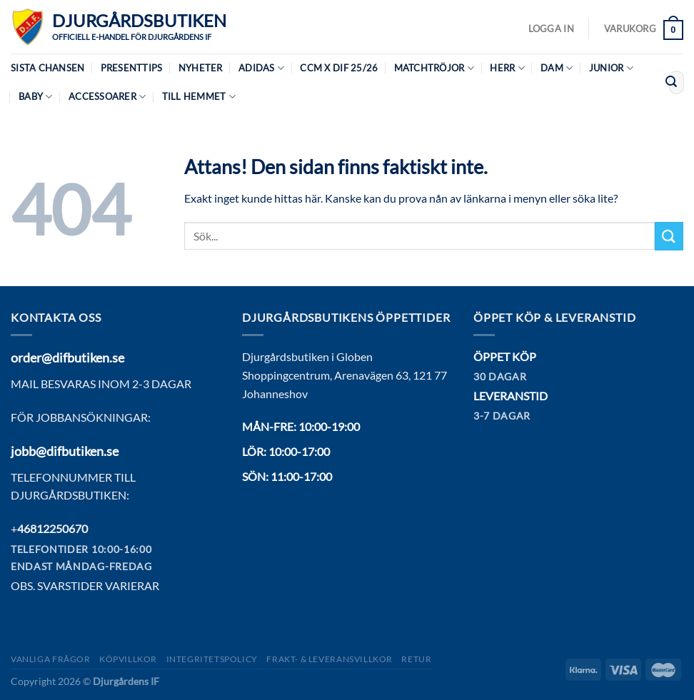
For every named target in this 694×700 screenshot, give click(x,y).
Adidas (261, 68)
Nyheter (200, 67)
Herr (507, 68)
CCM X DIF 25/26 (339, 67)
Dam (556, 68)
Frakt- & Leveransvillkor (329, 659)
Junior (611, 68)
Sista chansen (47, 67)
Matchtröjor (434, 68)
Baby (35, 96)
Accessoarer (107, 96)
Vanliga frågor (51, 659)
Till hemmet (199, 96)
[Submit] (671, 83)
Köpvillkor (128, 659)
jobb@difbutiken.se (65, 451)
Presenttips (132, 67)
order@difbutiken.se (67, 357)
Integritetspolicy (212, 659)
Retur (416, 659)
